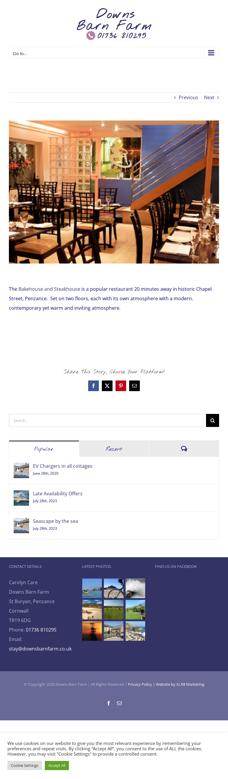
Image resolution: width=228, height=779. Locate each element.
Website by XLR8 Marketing (180, 684)
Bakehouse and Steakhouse (49, 289)
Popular (44, 449)
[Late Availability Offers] (21, 495)
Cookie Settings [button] (24, 765)
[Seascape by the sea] (21, 522)
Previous (188, 97)
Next (209, 97)
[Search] (212, 420)
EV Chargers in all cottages (62, 466)
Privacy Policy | (142, 684)
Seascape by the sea (55, 521)
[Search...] (107, 420)
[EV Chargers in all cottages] (21, 467)
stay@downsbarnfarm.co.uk (40, 648)
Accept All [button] (56, 765)
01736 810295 (41, 630)
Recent (114, 449)
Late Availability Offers (58, 493)
